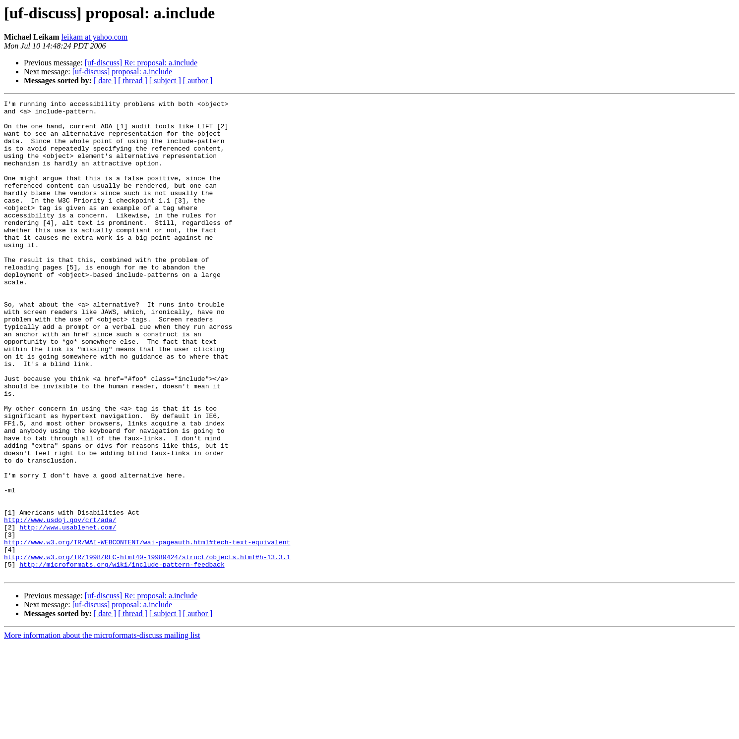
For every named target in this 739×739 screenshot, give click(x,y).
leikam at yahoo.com (95, 37)
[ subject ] (165, 80)
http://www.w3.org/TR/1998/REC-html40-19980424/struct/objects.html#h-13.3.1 (147, 648)
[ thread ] (132, 80)
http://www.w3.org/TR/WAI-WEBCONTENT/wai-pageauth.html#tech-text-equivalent (147, 631)
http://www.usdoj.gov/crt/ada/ (60, 604)
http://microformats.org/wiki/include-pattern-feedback (121, 657)
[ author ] (198, 80)
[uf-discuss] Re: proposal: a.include (141, 62)
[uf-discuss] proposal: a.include (122, 71)
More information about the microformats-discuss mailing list (102, 730)
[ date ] (105, 80)
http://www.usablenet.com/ (67, 613)
